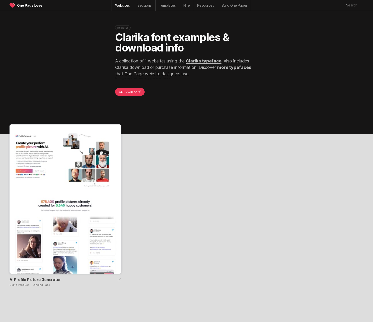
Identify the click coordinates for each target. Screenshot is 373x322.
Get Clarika (130, 91)
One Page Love (29, 5)
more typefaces (234, 67)
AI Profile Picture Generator (35, 279)
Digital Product (19, 285)
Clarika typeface (203, 60)
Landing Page (41, 285)
